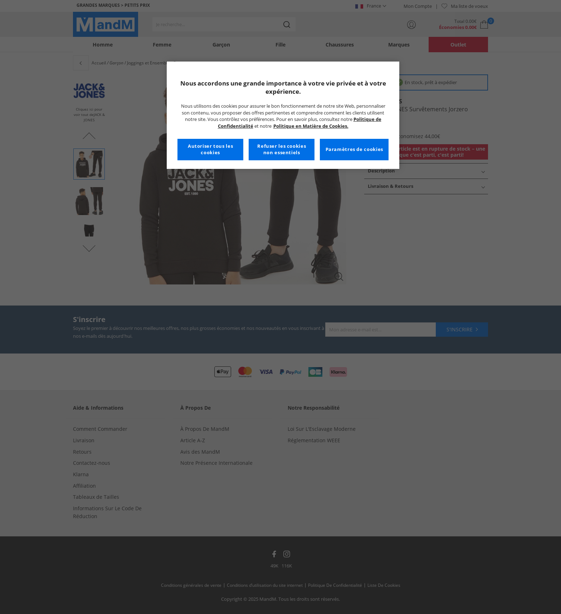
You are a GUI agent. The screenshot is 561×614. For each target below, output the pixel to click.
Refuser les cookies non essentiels (281, 149)
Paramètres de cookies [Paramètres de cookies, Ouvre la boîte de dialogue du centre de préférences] (354, 149)
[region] (283, 115)
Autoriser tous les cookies (210, 149)
